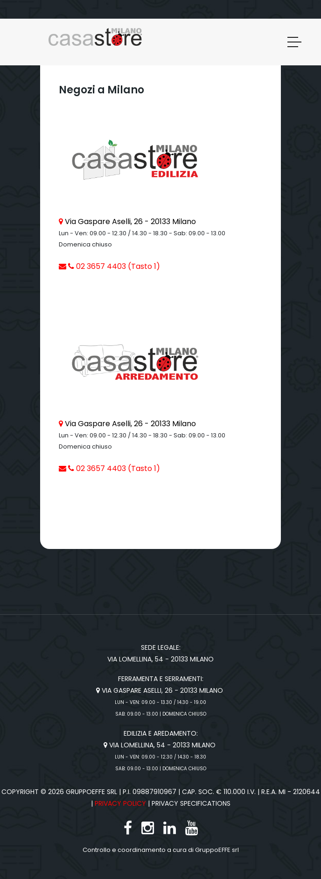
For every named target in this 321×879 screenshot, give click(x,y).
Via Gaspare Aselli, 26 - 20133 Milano (130, 221)
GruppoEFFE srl (217, 849)
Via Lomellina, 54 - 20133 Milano (160, 745)
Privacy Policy (120, 803)
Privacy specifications (191, 803)
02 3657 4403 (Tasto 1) (114, 266)
